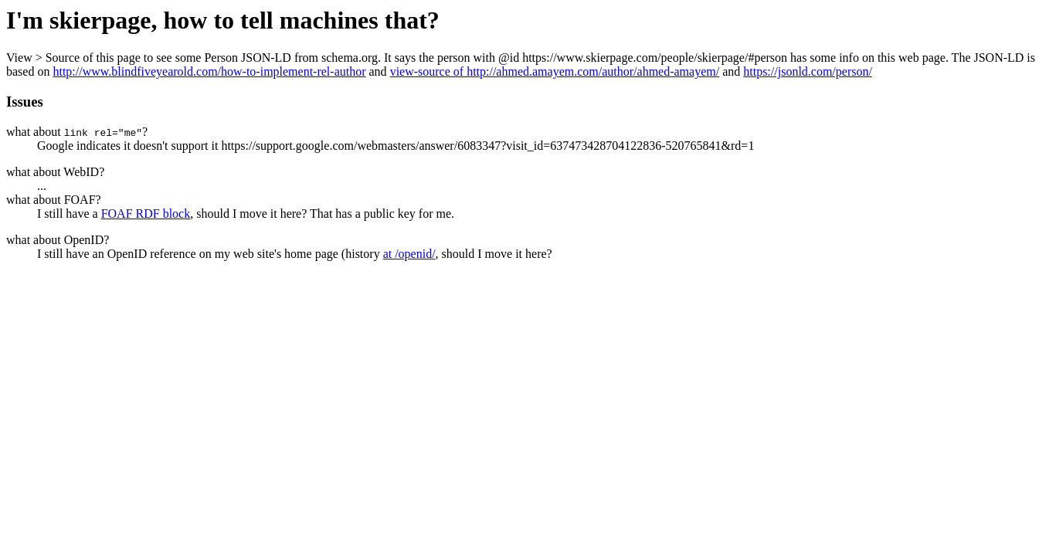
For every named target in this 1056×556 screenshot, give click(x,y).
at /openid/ (409, 253)
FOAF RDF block (146, 213)
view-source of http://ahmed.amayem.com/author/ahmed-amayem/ (555, 71)
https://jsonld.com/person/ (807, 71)
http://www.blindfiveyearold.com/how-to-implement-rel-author (209, 71)
